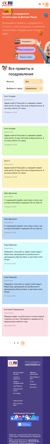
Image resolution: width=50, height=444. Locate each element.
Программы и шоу (34, 378)
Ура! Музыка (17, 386)
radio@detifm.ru (32, 364)
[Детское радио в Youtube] (20, 416)
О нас (32, 381)
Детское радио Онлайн (18, 373)
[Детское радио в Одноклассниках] (16, 416)
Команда (33, 384)
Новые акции (18, 401)
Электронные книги (18, 389)
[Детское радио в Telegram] (23, 416)
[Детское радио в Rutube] (30, 416)
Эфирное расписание (34, 373)
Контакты (33, 387)
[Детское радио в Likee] (26, 416)
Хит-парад (16, 393)
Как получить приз (18, 404)
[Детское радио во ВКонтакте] (13, 416)
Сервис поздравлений (18, 382)
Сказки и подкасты (16, 378)
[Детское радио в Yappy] (33, 416)
